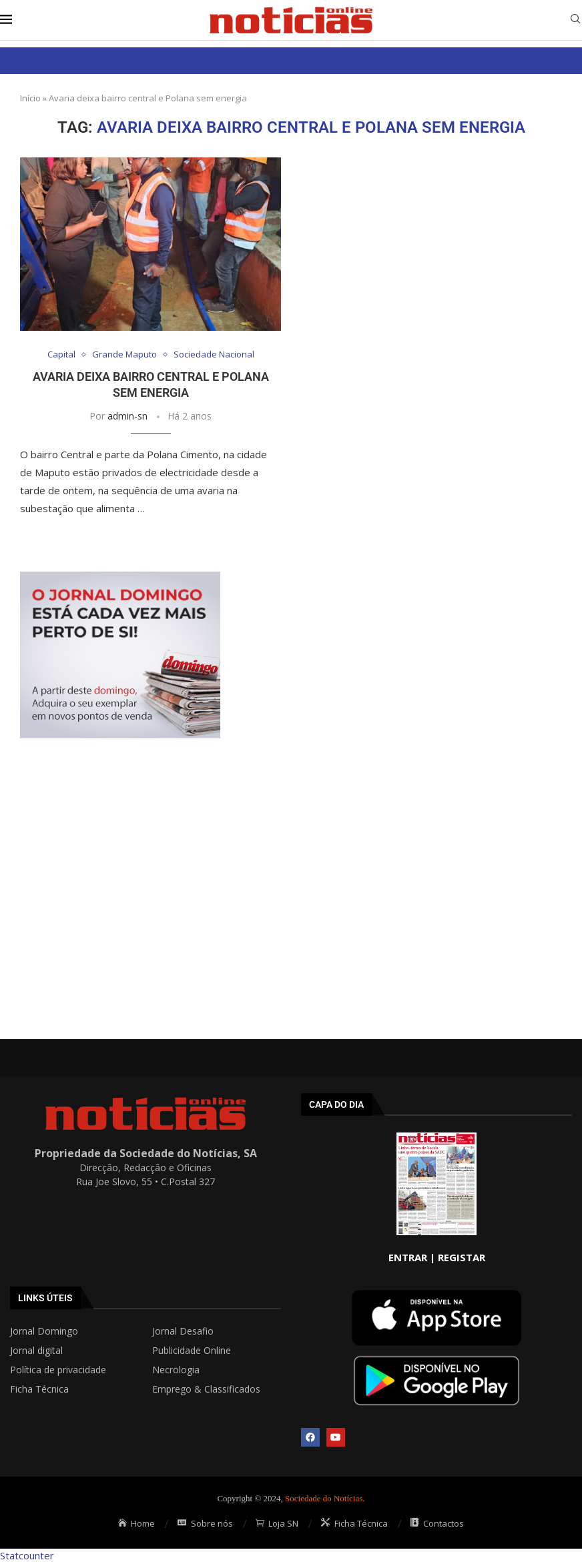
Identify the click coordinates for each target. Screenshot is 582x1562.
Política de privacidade (58, 1370)
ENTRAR (407, 1257)
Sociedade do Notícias (323, 1498)
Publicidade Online (191, 1350)
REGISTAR (461, 1257)
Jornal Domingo (44, 1331)
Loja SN (277, 1523)
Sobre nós (205, 1523)
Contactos (437, 1523)
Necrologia (176, 1370)
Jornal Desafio (183, 1331)
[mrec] (120, 578)
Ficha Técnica (39, 1389)
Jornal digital (36, 1350)
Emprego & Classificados (206, 1389)
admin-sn (127, 416)
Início (30, 98)
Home (137, 1523)
